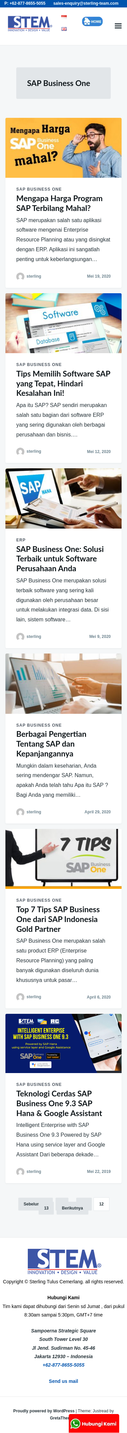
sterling (33, 276)
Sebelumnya (36, 1204)
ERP (21, 540)
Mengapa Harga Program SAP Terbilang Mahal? (59, 203)
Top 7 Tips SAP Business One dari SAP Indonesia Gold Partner (58, 919)
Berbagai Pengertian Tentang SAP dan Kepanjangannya (51, 743)
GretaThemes (63, 1418)
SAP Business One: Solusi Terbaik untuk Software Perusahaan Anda (60, 558)
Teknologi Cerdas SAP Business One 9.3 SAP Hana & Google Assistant (59, 1103)
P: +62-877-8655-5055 (24, 3)
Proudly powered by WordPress (44, 1411)
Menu (118, 26)
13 (46, 1208)
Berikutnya (72, 1208)
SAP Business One (39, 189)
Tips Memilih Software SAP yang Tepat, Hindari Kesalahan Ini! (63, 383)
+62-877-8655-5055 (63, 1365)
